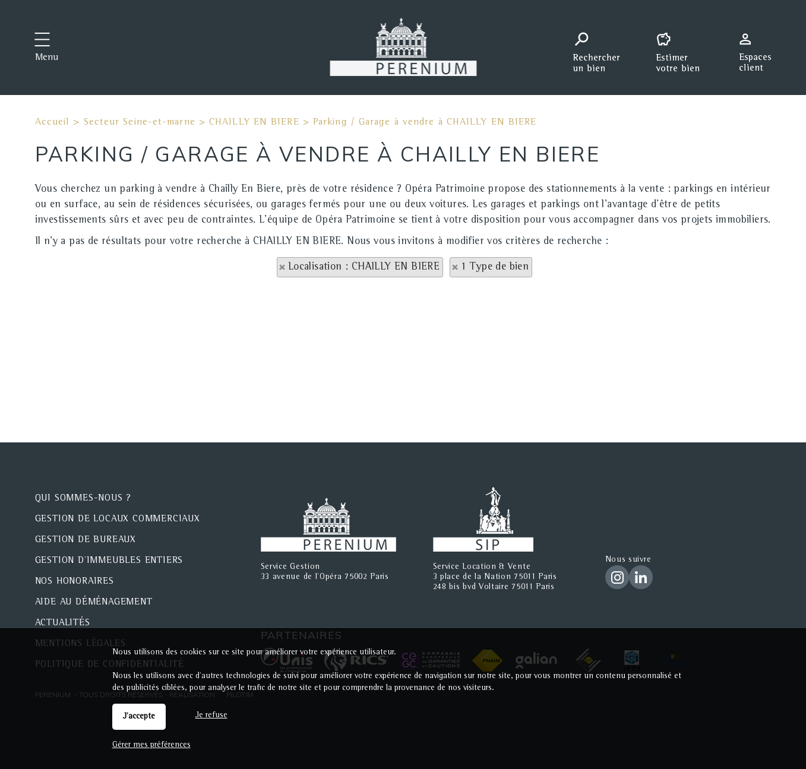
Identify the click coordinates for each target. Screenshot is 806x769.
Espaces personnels (759, 46)
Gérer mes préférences (151, 745)
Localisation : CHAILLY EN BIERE (364, 267)
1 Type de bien (495, 267)
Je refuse (211, 715)
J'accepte (139, 717)
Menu (46, 58)
